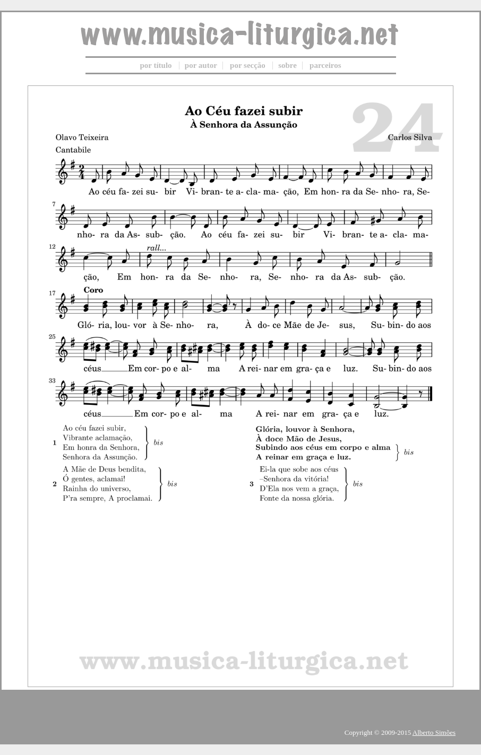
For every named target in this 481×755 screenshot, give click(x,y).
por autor (201, 65)
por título (155, 65)
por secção (247, 65)
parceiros (325, 65)
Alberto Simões (434, 732)
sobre (287, 65)
